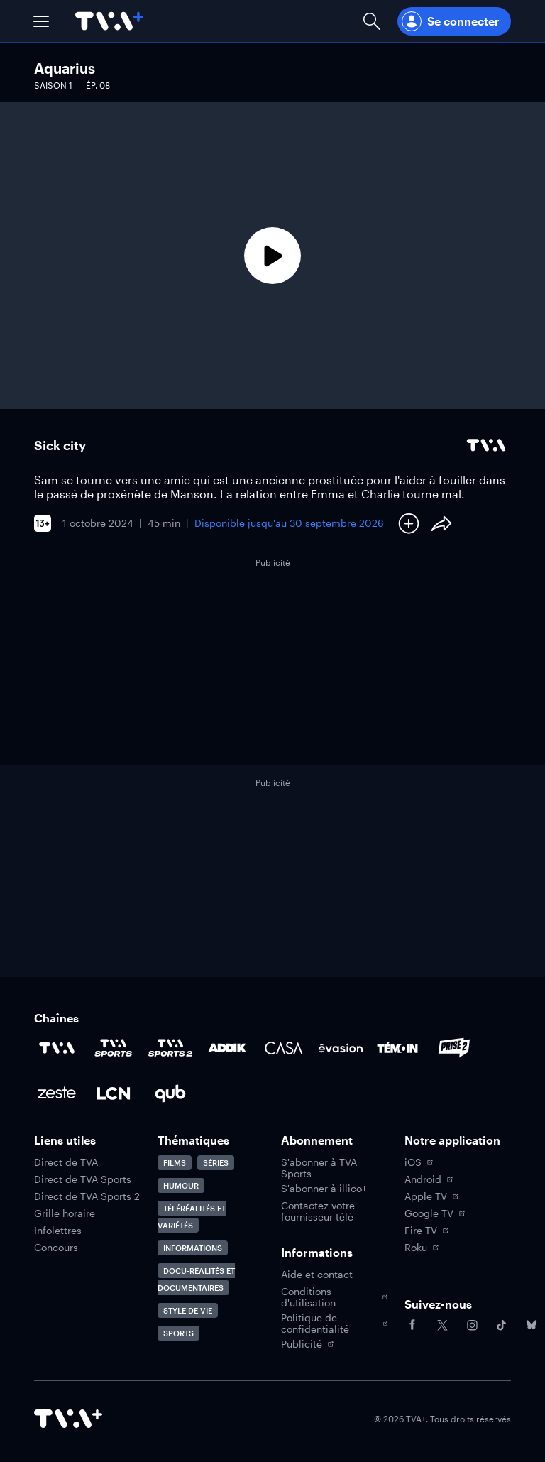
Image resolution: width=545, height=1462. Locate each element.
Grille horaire (64, 1213)
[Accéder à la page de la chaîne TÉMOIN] (397, 1048)
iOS (418, 1162)
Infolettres (58, 1230)
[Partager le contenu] (441, 523)
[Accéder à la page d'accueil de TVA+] (68, 1418)
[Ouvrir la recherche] (372, 21)
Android (428, 1179)
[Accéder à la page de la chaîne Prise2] (454, 1048)
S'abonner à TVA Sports (319, 1168)
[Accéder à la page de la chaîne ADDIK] (227, 1048)
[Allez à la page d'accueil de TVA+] (109, 21)
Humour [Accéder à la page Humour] (181, 1185)
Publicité (307, 1344)
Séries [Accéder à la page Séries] (216, 1162)
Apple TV (431, 1196)
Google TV (434, 1213)
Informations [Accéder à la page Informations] (192, 1248)
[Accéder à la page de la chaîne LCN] (113, 1093)
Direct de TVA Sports (82, 1179)
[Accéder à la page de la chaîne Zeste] (56, 1093)
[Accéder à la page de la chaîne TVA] (56, 1048)
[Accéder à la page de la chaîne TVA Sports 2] (170, 1048)
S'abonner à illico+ (324, 1188)
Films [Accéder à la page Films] (174, 1162)
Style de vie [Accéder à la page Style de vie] (187, 1310)
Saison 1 (53, 85)
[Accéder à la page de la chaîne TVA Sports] (113, 1048)
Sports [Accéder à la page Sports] (178, 1333)
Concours (56, 1247)
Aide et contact (317, 1274)
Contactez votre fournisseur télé (318, 1211)
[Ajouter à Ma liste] (408, 523)
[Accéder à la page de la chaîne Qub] (170, 1093)
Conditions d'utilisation (334, 1297)
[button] (41, 21)
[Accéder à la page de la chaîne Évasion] (340, 1048)
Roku (421, 1247)
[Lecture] (272, 255)
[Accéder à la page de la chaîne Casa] (284, 1048)
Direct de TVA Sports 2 (87, 1196)
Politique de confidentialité (334, 1323)
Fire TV (426, 1230)
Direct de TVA (66, 1162)
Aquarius (64, 68)
